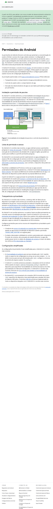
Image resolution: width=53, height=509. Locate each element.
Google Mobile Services (42, 498)
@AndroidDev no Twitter (25, 490)
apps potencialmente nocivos (30, 77)
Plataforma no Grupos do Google (25, 500)
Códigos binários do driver (8, 501)
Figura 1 (47, 103)
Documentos (10, 44)
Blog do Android (23, 493)
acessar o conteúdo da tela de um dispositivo (33, 179)
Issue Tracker (39, 503)
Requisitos (4, 490)
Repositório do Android (8, 488)
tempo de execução (15, 150)
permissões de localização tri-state (12, 216)
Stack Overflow (40, 501)
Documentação (7, 7)
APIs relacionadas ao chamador (22, 241)
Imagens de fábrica (7, 498)
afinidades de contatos (32, 239)
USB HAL (28, 279)
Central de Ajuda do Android (43, 488)
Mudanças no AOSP (13, 26)
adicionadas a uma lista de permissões (13, 163)
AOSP (3, 44)
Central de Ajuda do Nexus (43, 493)
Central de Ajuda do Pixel (42, 490)
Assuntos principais (19, 44)
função (29, 68)
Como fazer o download (8, 493)
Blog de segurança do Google (24, 496)
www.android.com (41, 495)
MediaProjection (32, 183)
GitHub (4, 503)
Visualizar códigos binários (8, 495)
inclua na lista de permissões (27, 186)
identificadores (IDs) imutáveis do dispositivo (22, 205)
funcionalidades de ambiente (15, 254)
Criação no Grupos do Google (24, 504)
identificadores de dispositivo (21, 209)
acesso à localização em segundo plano (25, 228)
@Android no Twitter (24, 488)
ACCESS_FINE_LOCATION (12, 232)
